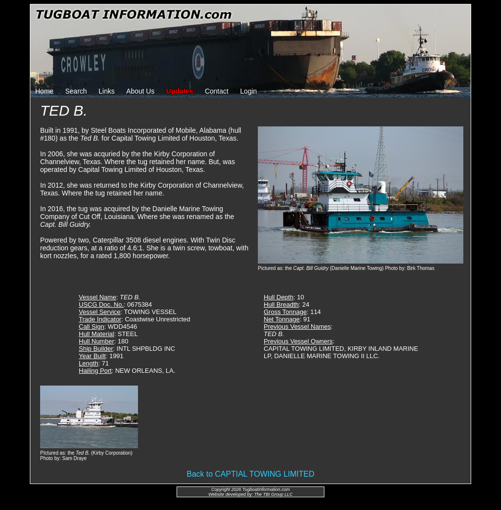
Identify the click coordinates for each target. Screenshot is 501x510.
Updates (179, 91)
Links (107, 91)
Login (248, 91)
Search (76, 91)
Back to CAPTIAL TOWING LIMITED (250, 474)
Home (44, 91)
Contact (216, 91)
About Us (140, 91)
